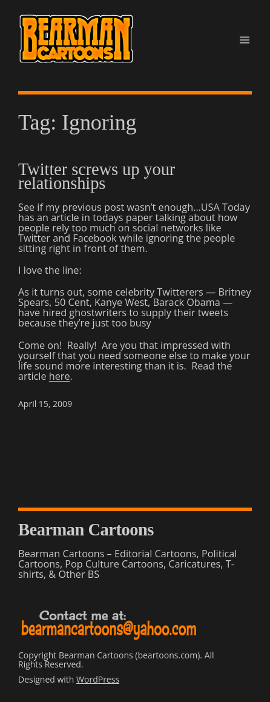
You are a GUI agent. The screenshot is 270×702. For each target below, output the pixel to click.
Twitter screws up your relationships (96, 176)
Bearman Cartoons (86, 529)
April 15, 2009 (45, 403)
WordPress (97, 679)
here (59, 376)
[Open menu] (244, 40)
